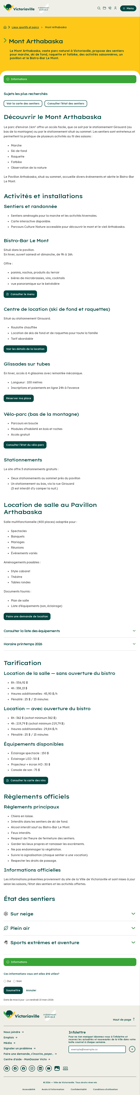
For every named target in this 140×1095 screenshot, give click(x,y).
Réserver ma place (18, 398)
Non (19, 981)
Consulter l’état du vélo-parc (25, 445)
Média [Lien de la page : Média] (10, 1043)
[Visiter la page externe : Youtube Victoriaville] (49, 1068)
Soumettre (13, 990)
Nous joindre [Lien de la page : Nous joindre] (14, 1032)
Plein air (70, 928)
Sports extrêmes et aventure (70, 943)
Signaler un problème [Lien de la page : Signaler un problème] (20, 1048)
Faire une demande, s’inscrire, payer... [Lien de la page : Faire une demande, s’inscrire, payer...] (30, 1054)
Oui (9, 981)
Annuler (31, 990)
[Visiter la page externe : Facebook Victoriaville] (7, 1068)
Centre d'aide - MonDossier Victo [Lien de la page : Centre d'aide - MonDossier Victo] (27, 1059)
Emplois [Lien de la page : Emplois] (11, 1037)
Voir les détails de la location (25, 349)
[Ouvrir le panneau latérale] (70, 79)
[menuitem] (26, 8)
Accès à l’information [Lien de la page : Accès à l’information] (53, 1089)
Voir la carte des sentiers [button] (23, 103)
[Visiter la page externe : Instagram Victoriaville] (32, 1068)
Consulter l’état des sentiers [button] (65, 103)
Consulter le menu (20, 294)
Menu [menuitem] (128, 8)
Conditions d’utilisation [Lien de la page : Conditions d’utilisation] (105, 1089)
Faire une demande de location (27, 616)
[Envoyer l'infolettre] (132, 1049)
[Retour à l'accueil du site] (6, 27)
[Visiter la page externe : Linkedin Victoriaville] (40, 1068)
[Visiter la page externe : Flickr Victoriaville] (57, 1068)
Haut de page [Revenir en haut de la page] (124, 1019)
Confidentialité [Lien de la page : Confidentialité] (79, 1089)
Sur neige (70, 914)
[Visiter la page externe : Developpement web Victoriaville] (65, 1068)
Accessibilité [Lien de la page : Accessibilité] (28, 1089)
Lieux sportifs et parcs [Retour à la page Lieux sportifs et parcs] (25, 27)
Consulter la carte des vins (26, 780)
